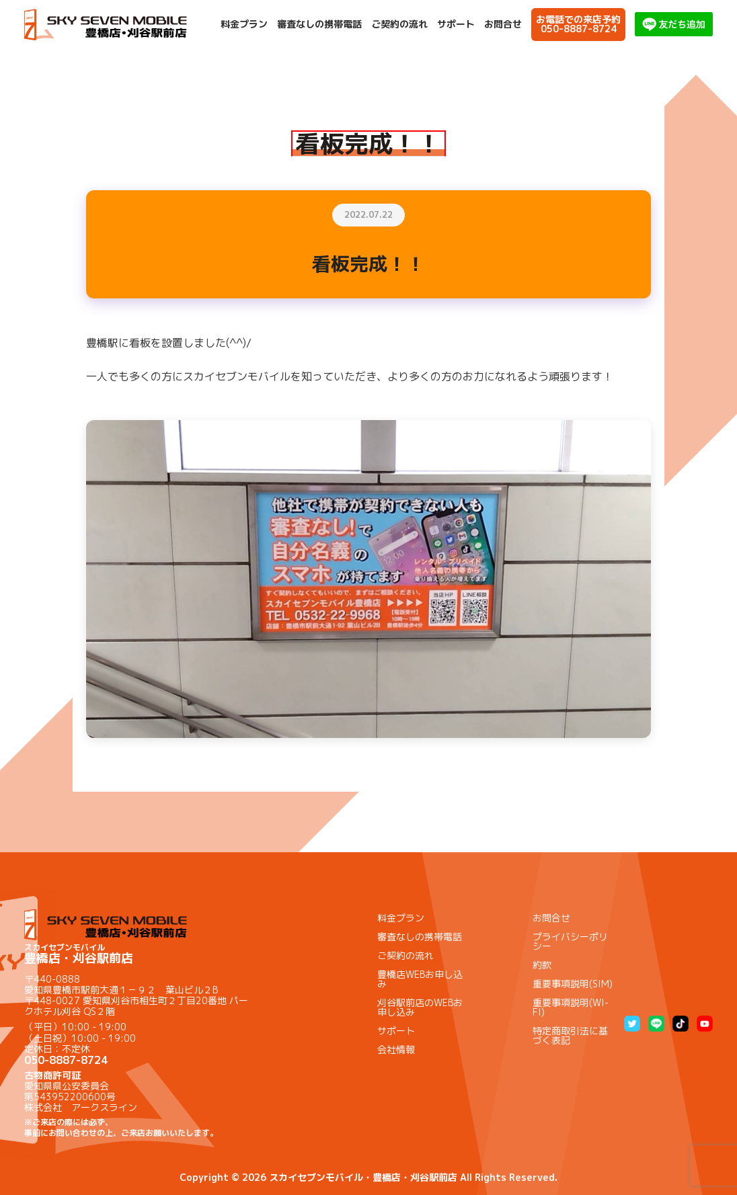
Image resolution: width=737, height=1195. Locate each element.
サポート (456, 24)
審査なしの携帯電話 (319, 24)
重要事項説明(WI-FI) (571, 1007)
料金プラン (244, 24)
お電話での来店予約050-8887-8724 (578, 24)
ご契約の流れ (399, 24)
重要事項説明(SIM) (573, 983)
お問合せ (503, 24)
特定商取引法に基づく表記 (570, 1035)
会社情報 (396, 1049)
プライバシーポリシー (570, 941)
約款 (542, 964)
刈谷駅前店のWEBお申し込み (420, 1007)
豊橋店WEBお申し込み (420, 979)
